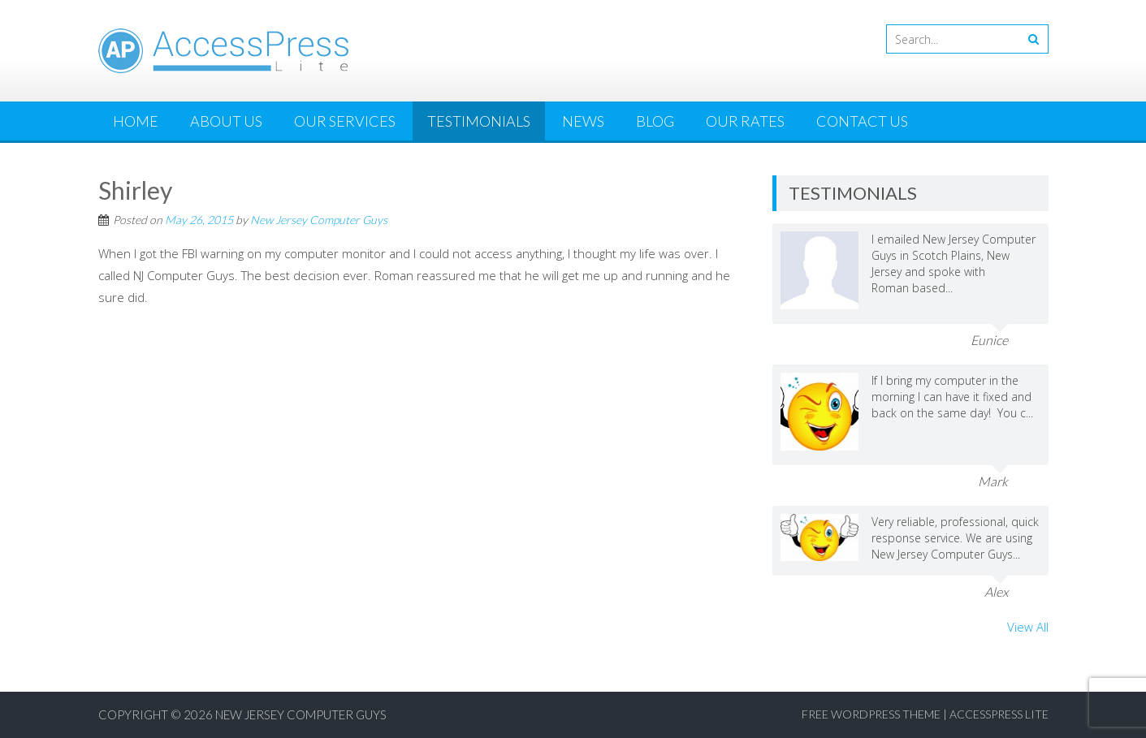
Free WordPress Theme (871, 714)
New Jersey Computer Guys (318, 220)
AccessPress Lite (999, 714)
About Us (226, 121)
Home (135, 121)
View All (1028, 627)
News (583, 121)
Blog (655, 121)
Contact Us (862, 121)
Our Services (345, 121)
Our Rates (745, 121)
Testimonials (478, 121)
